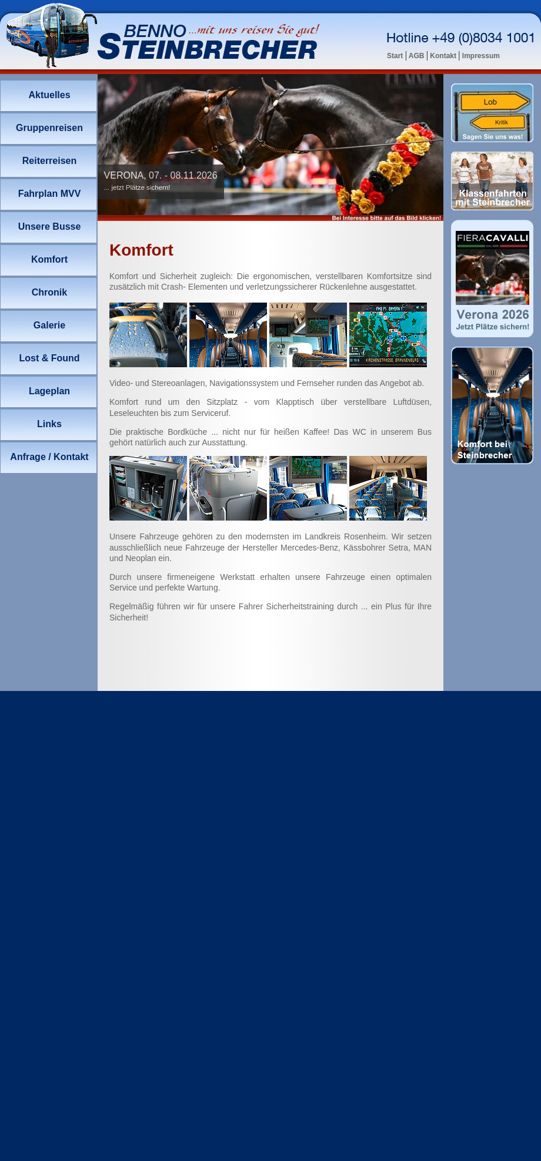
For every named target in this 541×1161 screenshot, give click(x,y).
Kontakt (443, 56)
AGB (416, 56)
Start (396, 56)
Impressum (480, 56)
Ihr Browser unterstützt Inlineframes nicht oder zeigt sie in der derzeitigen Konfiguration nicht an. (270, 147)
